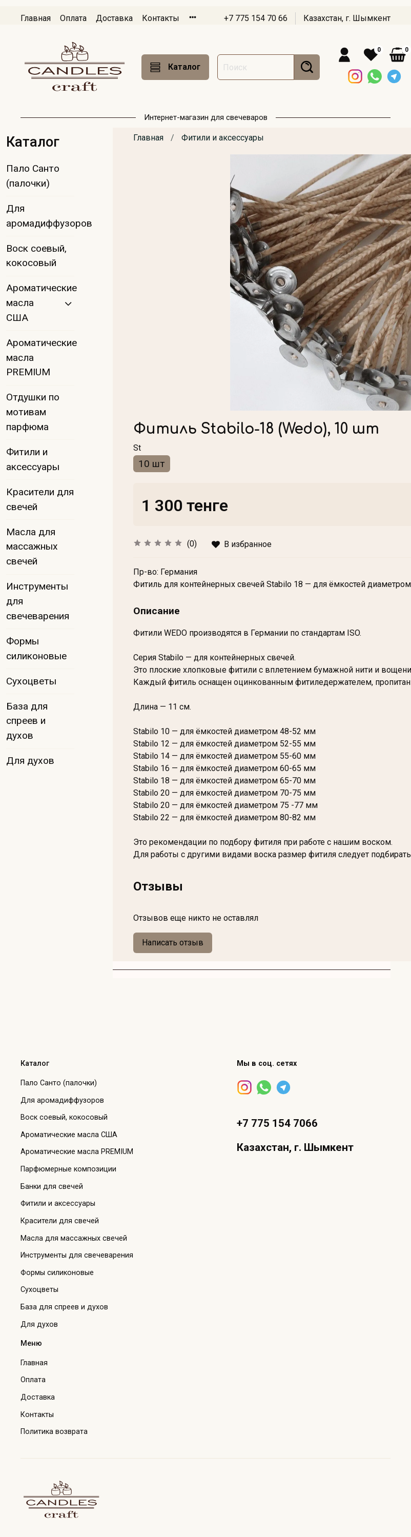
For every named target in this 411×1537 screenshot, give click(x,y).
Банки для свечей (51, 1186)
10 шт (151, 464)
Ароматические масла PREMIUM (40, 357)
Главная (35, 18)
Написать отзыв (172, 942)
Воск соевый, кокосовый (36, 255)
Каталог (175, 67)
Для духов (30, 760)
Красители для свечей (40, 499)
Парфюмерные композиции (68, 1169)
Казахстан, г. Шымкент (347, 18)
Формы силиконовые (36, 648)
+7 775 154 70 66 (255, 18)
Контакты (160, 18)
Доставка (114, 18)
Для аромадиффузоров (40, 216)
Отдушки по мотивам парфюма (32, 412)
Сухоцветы (31, 681)
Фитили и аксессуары (222, 138)
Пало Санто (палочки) (32, 176)
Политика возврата (54, 1431)
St (137, 448)
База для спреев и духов (27, 721)
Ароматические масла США (32, 302)
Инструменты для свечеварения (37, 601)
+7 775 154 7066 (277, 1123)
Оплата (73, 18)
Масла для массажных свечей (32, 547)
